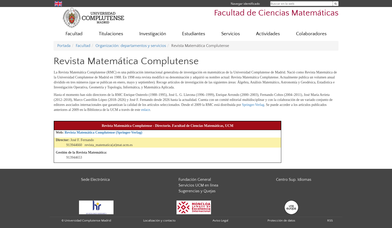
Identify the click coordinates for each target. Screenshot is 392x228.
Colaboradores (311, 33)
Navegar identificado (245, 3)
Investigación (152, 33)
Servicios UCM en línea (198, 185)
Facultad (74, 33)
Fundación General (194, 179)
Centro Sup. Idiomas (293, 179)
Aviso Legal (220, 220)
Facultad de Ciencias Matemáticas (276, 13)
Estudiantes (193, 33)
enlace (145, 110)
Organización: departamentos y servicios (131, 45)
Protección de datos (281, 220)
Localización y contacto (159, 220)
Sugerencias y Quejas (197, 191)
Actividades (268, 33)
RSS (330, 220)
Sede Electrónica (95, 179)
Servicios (230, 33)
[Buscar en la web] (335, 3)
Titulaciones (111, 33)
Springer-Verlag (253, 105)
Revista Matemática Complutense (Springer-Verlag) (103, 132)
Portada (63, 45)
